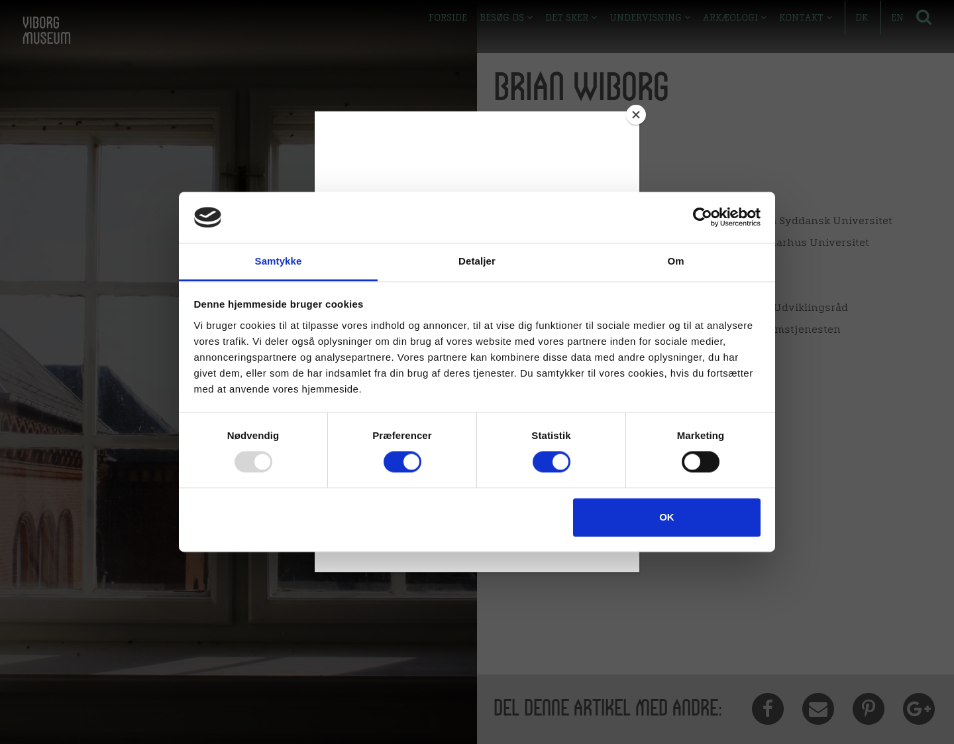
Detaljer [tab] (477, 261)
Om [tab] (675, 261)
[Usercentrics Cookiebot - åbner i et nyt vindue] (703, 217)
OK (666, 517)
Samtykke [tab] (278, 261)
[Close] (636, 115)
